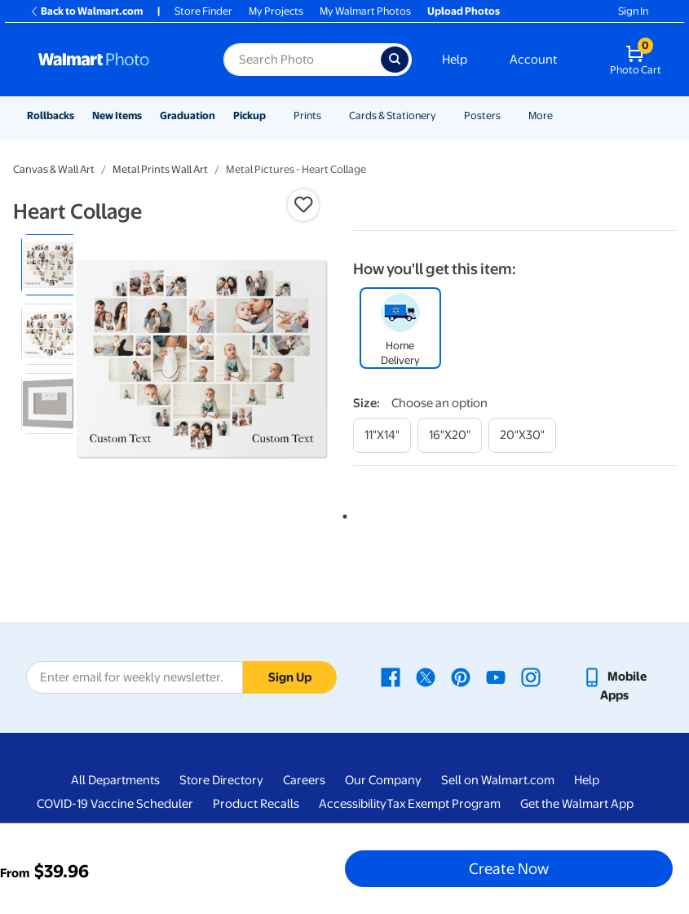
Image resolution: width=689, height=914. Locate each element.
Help (454, 59)
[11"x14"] (382, 435)
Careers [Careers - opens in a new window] (304, 780)
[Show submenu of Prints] (328, 115)
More (540, 115)
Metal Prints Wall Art (160, 169)
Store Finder (203, 11)
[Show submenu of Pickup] (273, 115)
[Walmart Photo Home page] (113, 60)
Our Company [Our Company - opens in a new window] (383, 780)
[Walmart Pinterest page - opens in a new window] (460, 676)
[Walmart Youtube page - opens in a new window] (496, 676)
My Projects (276, 11)
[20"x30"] (522, 435)
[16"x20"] (449, 435)
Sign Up (289, 677)
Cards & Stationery (392, 115)
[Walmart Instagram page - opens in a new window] (531, 676)
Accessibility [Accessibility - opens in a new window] (352, 803)
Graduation (187, 115)
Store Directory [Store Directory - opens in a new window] (221, 780)
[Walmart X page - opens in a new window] (425, 676)
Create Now (509, 868)
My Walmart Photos (365, 11)
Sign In (633, 11)
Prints (307, 115)
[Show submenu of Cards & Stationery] (443, 115)
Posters (482, 115)
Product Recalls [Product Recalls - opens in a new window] (256, 803)
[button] (303, 204)
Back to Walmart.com (86, 11)
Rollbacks (50, 115)
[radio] (51, 264)
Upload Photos (463, 11)
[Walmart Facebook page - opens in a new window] (390, 676)
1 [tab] (341, 513)
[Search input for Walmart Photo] (301, 59)
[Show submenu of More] (560, 115)
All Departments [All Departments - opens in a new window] (115, 780)
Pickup (249, 115)
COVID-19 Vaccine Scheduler (115, 803)
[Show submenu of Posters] (508, 115)
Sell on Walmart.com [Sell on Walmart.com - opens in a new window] (497, 780)
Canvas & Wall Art (54, 169)
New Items (117, 115)
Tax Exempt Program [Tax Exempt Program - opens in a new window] (443, 803)
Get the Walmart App (577, 803)
